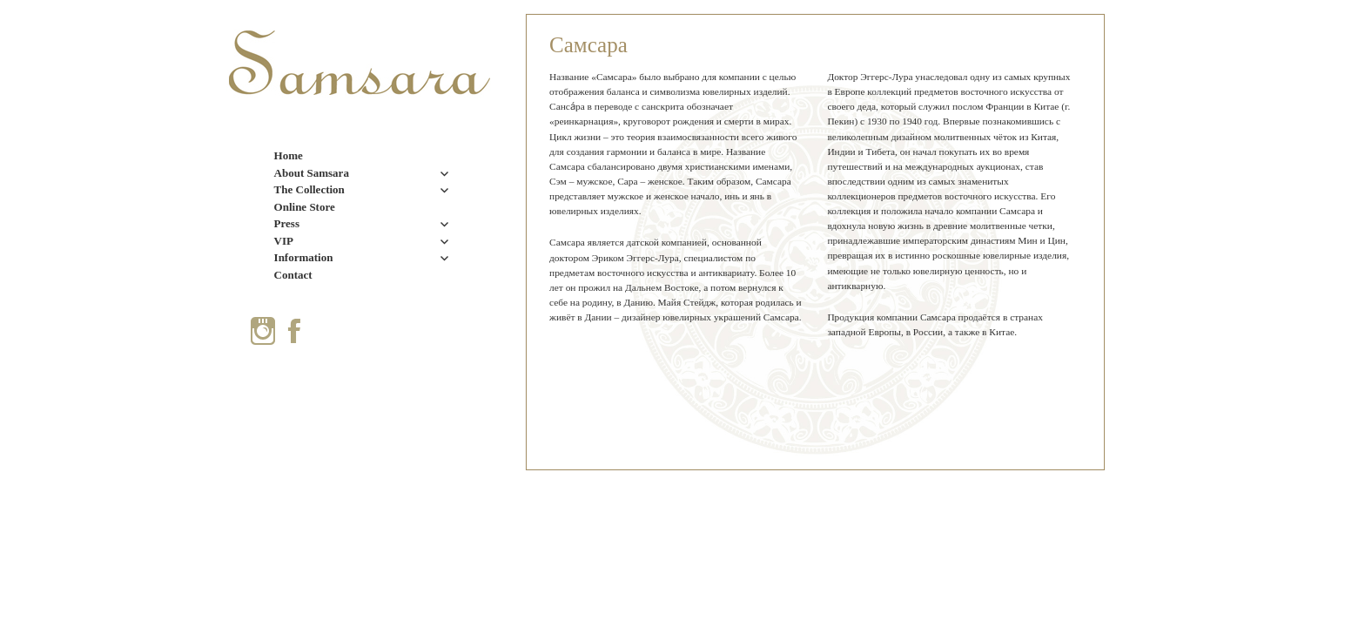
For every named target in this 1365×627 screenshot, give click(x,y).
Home (288, 155)
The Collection (309, 189)
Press (286, 223)
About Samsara (311, 172)
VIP (283, 240)
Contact (293, 274)
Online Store (304, 206)
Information (303, 257)
